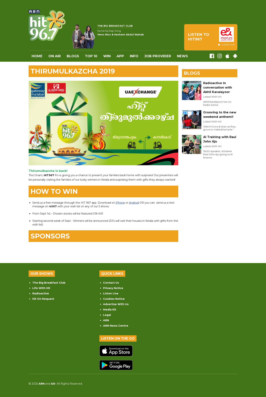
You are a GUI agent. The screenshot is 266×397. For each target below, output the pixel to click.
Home (37, 56)
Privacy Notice (113, 288)
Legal (107, 315)
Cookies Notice (114, 298)
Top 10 (91, 56)
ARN (106, 320)
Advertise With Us (116, 304)
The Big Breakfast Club (48, 282)
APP (120, 56)
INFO (134, 56)
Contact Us (111, 282)
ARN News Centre (115, 325)
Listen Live (110, 293)
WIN (107, 56)
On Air (54, 56)
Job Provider (157, 56)
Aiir (53, 383)
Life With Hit (41, 288)
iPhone (120, 202)
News (182, 56)
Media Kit (109, 309)
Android (134, 202)
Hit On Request (43, 298)
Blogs (73, 56)
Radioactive (40, 293)
